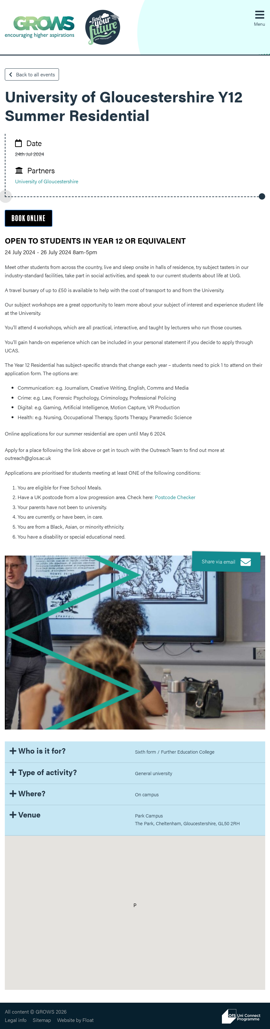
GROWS (62, 27)
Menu (259, 24)
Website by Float (75, 1020)
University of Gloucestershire (46, 181)
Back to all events (32, 74)
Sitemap (42, 1020)
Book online (29, 218)
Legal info (16, 1020)
